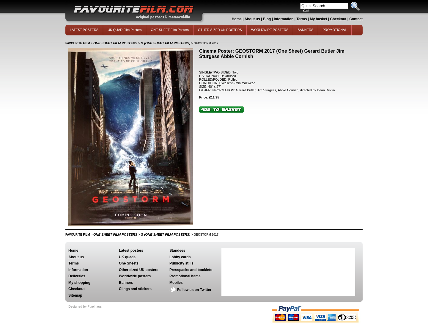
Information (283, 19)
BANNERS (305, 30)
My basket (318, 19)
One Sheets (129, 263)
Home (237, 19)
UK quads (127, 257)
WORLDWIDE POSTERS (269, 30)
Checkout (338, 19)
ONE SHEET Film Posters (170, 30)
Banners (126, 283)
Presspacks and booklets (190, 270)
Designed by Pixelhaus (85, 306)
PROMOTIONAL (334, 30)
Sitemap (75, 295)
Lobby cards (180, 257)
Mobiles (176, 283)
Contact (356, 19)
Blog (267, 19)
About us (252, 19)
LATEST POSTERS (84, 30)
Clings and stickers (135, 289)
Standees (177, 250)
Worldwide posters (135, 276)
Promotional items (185, 276)
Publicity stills (181, 263)
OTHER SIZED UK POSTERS (220, 30)
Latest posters (131, 250)
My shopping (79, 283)
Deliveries (76, 276)
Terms (301, 19)
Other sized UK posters (138, 270)
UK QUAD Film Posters (124, 30)
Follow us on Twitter (194, 290)
